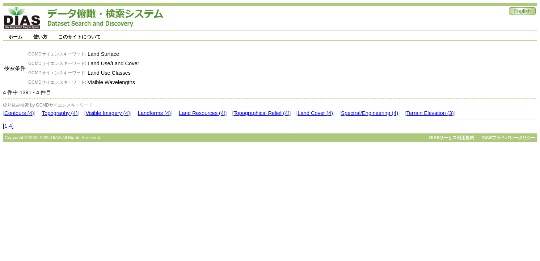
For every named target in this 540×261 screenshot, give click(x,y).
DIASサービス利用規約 (451, 137)
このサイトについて (79, 37)
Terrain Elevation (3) (430, 113)
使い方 (40, 37)
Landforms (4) (154, 113)
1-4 (8, 126)
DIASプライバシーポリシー (508, 137)
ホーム (15, 37)
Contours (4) (19, 113)
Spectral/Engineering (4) (369, 113)
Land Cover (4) (315, 113)
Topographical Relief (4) (261, 113)
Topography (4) (60, 113)
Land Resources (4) (202, 113)
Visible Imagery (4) (108, 113)
